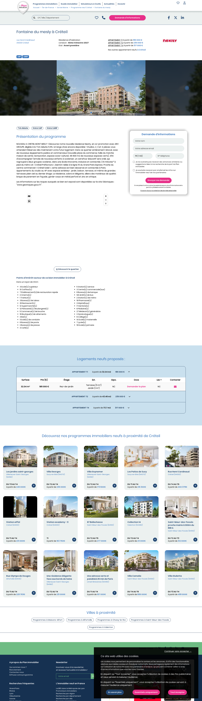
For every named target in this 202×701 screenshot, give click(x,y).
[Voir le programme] (33, 485)
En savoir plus (115, 692)
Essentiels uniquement (146, 692)
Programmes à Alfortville (80, 619)
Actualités (109, 4)
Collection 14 (134, 522)
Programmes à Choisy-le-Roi (112, 619)
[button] (184, 3)
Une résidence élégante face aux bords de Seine (59, 577)
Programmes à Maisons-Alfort (47, 619)
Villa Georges (54, 471)
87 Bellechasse (95, 522)
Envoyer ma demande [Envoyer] (158, 180)
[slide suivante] (187, 88)
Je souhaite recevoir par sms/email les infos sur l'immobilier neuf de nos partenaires (156, 171)
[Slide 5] (101, 112)
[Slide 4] (98, 112)
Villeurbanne (14, 696)
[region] (67, 227)
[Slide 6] (103, 112)
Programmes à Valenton (101, 627)
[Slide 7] (106, 112)
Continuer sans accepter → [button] (178, 651)
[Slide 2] (94, 112)
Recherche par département (68, 696)
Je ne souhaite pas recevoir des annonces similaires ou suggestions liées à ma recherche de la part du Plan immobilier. (159, 164)
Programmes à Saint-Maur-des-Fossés (150, 619)
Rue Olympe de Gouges (18, 576)
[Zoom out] (106, 200)
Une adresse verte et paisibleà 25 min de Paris (100, 577)
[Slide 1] (91, 113)
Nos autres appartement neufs (127, 49)
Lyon (11, 693)
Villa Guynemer (95, 471)
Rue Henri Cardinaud (178, 471)
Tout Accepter (177, 692)
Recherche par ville (64, 698)
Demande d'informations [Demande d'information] (127, 17)
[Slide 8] (108, 112)
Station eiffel (13, 522)
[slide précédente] (15, 88)
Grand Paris (14, 688)
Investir (121, 4)
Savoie (12, 698)
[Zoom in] (106, 196)
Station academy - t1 (57, 522)
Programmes (45, 4)
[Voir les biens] (101, 372)
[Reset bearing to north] (106, 204)
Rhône (12, 691)
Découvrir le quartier (67, 269)
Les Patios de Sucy (137, 471)
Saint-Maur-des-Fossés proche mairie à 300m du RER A (181, 525)
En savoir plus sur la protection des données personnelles (158, 191)
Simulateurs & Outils (91, 4)
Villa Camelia (134, 576)
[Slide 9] (111, 112)
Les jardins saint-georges (19, 471)
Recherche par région (65, 693)
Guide (69, 4)
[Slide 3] (96, 112)
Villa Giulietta (175, 576)
